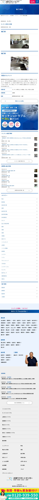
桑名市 (15, 353)
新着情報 (4, 463)
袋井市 (12, 342)
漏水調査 (4, 436)
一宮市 (13, 318)
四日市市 (21, 353)
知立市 (17, 330)
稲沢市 (18, 318)
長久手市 (24, 325)
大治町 (34, 325)
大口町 (12, 328)
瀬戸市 (28, 320)
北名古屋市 (33, 323)
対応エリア (4, 452)
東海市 (7, 323)
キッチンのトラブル (6, 409)
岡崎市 (2, 330)
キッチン (9, 21)
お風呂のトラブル (6, 413)
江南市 (18, 320)
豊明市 (17, 323)
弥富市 (2, 325)
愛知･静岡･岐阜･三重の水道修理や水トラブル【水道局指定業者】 (11, 0)
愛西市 (8, 318)
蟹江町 (2, 328)
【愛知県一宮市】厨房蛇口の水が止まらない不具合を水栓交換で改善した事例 (17, 381)
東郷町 (18, 325)
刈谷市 (7, 330)
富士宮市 (3, 340)
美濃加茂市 (3, 360)
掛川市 (2, 342)
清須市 (13, 320)
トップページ (5, 441)
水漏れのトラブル (6, 432)
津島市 (2, 323)
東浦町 (28, 328)
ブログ (22, 463)
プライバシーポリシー (7, 467)
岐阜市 (2, 353)
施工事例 (22, 448)
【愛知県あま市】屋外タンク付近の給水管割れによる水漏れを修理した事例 (16, 376)
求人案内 (22, 460)
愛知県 (3, 315)
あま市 (7, 325)
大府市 (8, 320)
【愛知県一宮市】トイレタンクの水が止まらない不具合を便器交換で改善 (16, 390)
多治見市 (8, 355)
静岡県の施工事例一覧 (22, 188)
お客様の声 (4, 448)
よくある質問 (5, 456)
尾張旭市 (3, 320)
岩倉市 (28, 318)
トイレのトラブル (6, 405)
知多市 (33, 320)
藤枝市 (18, 340)
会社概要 (4, 460)
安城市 (33, 328)
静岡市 (8, 340)
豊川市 (2, 332)
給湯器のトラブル (6, 417)
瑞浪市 (2, 357)
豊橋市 (32, 330)
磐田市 (17, 342)
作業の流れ (23, 452)
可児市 (2, 355)
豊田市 (22, 330)
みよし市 (13, 325)
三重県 (16, 350)
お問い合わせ (23, 456)
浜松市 (13, 340)
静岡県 (3, 338)
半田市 (27, 323)
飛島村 (29, 325)
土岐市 (7, 357)
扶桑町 (17, 328)
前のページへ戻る (14, 100)
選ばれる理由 (5, 445)
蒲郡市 (7, 332)
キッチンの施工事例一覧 (22, 159)
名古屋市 (3, 318)
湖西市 (7, 342)
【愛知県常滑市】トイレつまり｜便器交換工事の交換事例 (13, 395)
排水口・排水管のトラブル (8, 428)
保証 (22, 445)
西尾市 (27, 330)
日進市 (22, 323)
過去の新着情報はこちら (22, 399)
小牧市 (23, 320)
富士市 (2, 345)
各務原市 (8, 353)
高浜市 (12, 330)
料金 (22, 441)
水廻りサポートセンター (5, 15)
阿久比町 (23, 328)
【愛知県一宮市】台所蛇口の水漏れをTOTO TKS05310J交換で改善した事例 (17, 386)
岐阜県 (3, 350)
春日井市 (34, 318)
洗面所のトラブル (6, 424)
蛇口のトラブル (5, 421)
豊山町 (7, 328)
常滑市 (12, 323)
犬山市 (23, 318)
